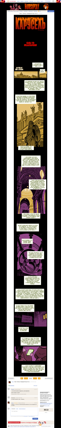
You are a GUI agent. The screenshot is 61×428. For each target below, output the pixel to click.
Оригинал (35, 385)
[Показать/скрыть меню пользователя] (53, 1)
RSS (40, 11)
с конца (14, 11)
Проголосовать (12, 385)
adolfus (48, 405)
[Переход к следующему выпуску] (30, 195)
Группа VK (38, 1)
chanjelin (12, 389)
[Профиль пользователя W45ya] (10, 382)
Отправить (35, 418)
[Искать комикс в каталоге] (42, 426)
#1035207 (35, 397)
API (35, 426)
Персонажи (35, 11)
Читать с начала (10, 11)
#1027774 (35, 389)
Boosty (42, 1)
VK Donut (35, 422)
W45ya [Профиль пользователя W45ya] (13, 381)
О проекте (11, 426)
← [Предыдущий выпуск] (18, 13)
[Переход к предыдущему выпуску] (13, 195)
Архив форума (27, 426)
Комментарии (30, 11)
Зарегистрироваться (22, 408)
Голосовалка (26, 1)
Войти (17, 408)
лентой (17, 11)
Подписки (22, 1)
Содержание (26, 11)
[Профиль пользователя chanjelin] (9, 389)
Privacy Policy (26, 416)
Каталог (18, 1)
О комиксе (21, 11)
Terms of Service (31, 416)
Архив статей (32, 426)
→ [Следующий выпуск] (42, 13)
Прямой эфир (31, 1)
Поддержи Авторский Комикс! (14, 422)
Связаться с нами (16, 426)
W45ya (46, 405)
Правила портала (22, 426)
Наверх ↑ (46, 412)
